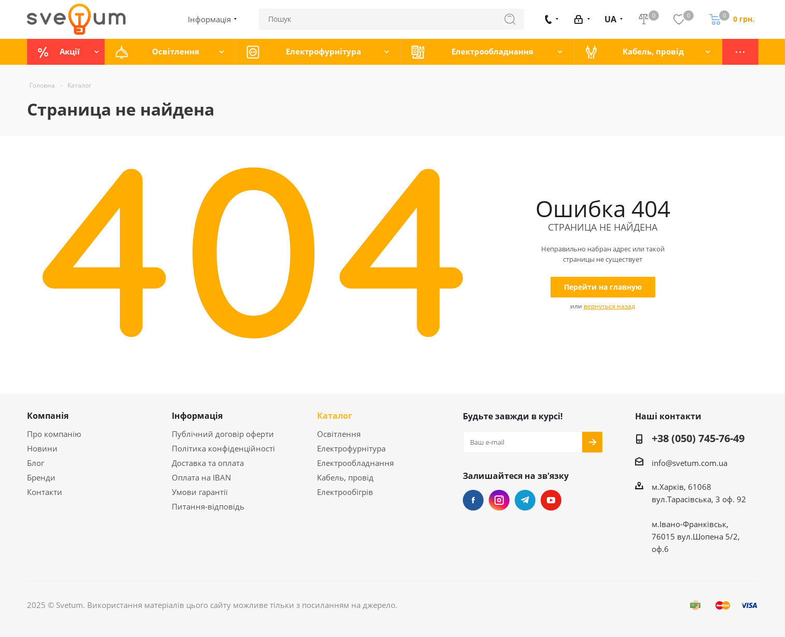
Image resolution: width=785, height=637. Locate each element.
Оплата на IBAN (201, 477)
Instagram (499, 500)
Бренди (41, 477)
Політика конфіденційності (223, 448)
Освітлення (339, 434)
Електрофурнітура (351, 448)
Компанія (47, 415)
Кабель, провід (345, 477)
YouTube (551, 500)
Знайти (515, 19)
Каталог (334, 415)
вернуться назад (609, 306)
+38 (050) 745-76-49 (698, 439)
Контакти (44, 492)
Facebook (473, 500)
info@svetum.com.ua (689, 463)
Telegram (525, 500)
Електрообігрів (345, 492)
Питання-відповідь (208, 506)
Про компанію (54, 434)
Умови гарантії (200, 492)
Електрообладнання (355, 463)
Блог (35, 463)
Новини (42, 448)
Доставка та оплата (208, 463)
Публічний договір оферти (223, 434)
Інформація (197, 415)
